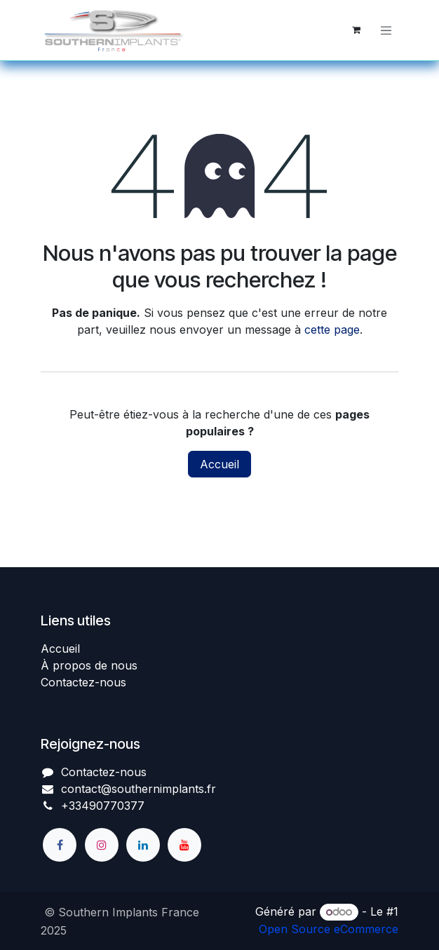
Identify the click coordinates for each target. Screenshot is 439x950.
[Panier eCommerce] (356, 30)
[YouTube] (184, 845)
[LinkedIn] (143, 845)
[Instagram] (102, 845)
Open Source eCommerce (328, 929)
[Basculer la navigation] (386, 30)
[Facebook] (59, 845)
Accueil (219, 464)
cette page (332, 330)
